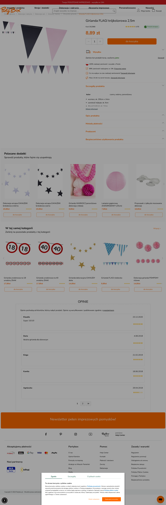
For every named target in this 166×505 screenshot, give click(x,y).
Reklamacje (104, 479)
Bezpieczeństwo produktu (140, 490)
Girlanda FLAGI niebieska (111, 288)
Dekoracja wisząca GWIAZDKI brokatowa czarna (48, 215)
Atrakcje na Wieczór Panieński (79, 475)
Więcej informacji (92, 119)
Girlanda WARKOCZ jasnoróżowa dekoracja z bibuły (82, 215)
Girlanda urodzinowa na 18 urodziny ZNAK (15, 289)
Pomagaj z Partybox (138, 486)
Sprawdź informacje (128, 84)
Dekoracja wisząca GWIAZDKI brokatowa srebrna (15, 215)
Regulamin (135, 463)
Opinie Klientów (74, 467)
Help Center (104, 463)
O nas (70, 463)
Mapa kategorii (73, 486)
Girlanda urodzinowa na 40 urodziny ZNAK (47, 289)
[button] (4, 500)
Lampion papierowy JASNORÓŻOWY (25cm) (112, 215)
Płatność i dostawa (106, 471)
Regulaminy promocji (138, 467)
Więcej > (157, 239)
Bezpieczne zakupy (137, 475)
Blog (70, 479)
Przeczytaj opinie (120, 79)
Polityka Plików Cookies (139, 482)
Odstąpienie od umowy (139, 471)
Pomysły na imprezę (75, 471)
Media (70, 482)
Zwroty (102, 475)
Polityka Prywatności (138, 479)
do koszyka (132, 52)
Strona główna (9, 24)
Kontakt (102, 467)
